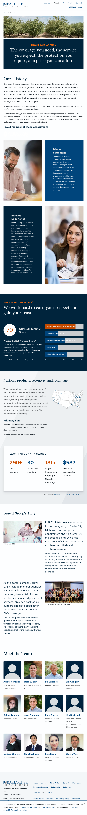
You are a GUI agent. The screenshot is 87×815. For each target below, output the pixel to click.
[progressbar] (64, 326)
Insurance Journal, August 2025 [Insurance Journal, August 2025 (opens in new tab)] (66, 494)
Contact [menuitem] (79, 3)
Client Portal (54, 783)
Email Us (36, 792)
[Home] (16, 783)
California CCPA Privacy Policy (57, 799)
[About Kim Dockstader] (74, 716)
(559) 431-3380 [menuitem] (75, 7)
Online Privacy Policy (29, 807)
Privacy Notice (38, 799)
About (43, 783)
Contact (66, 783)
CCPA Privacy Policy (48, 807)
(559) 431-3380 (50, 792)
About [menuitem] (56, 3)
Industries (67, 787)
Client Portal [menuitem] (67, 3)
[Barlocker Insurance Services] (16, 5)
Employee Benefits (40, 787)
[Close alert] (84, 803)
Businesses (77, 783)
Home (5, 13)
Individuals (55, 787)
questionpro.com (34, 360)
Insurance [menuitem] (46, 3)
